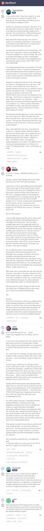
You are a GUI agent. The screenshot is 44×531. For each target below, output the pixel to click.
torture (9, 521)
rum (17, 317)
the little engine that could (15, 452)
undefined (10, 152)
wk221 (13, 449)
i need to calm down (13, 158)
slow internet (22, 518)
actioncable (24, 317)
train (19, 521)
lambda (18, 515)
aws (14, 521)
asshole (25, 158)
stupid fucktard (12, 161)
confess (9, 493)
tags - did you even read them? (17, 462)
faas (24, 515)
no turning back (12, 455)
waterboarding (12, 321)
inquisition (15, 490)
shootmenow (11, 518)
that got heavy (23, 455)
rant (8, 449)
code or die (11, 459)
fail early (29, 452)
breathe (18, 152)
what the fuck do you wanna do (17, 155)
